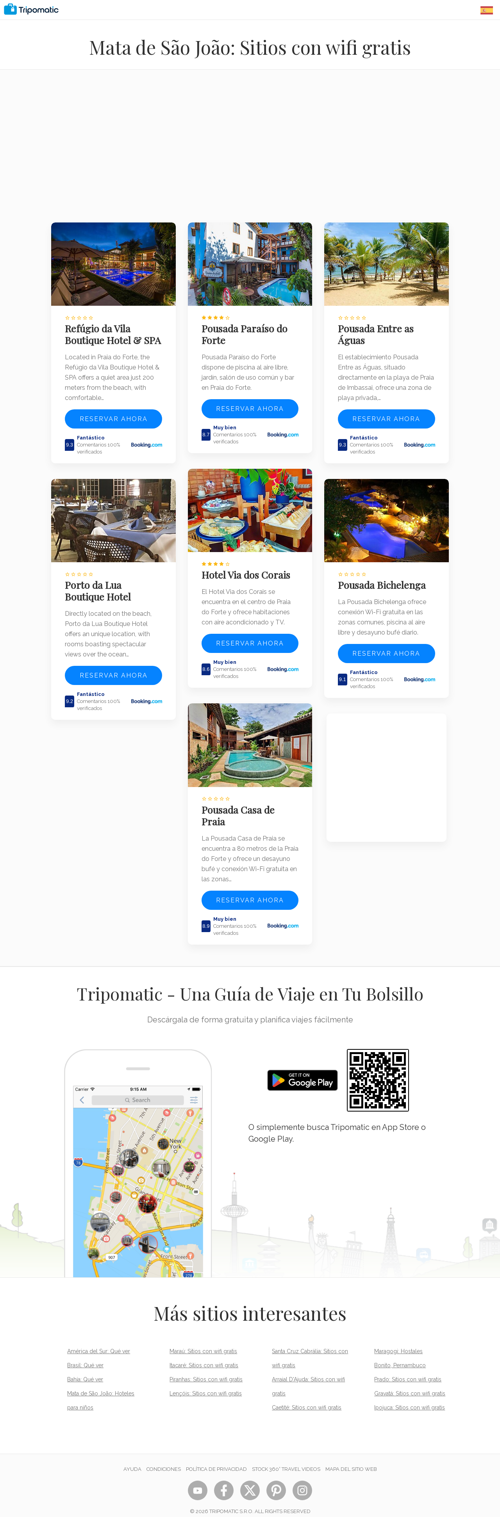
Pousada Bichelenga (384, 579)
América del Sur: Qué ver (98, 1341)
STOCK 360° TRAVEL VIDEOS (286, 1459)
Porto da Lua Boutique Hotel (100, 596)
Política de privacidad (216, 1459)
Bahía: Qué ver (85, 1369)
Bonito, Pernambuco (400, 1355)
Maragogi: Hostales (398, 1341)
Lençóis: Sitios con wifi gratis (206, 1384)
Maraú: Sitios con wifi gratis (203, 1341)
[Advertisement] (250, 151)
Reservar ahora (114, 427)
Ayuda (132, 1459)
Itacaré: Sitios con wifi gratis (204, 1355)
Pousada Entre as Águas (378, 331)
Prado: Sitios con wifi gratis (407, 1369)
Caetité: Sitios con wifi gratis (306, 1398)
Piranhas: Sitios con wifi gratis (206, 1369)
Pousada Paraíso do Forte (247, 331)
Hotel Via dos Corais (248, 568)
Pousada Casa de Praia (240, 806)
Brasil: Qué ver (85, 1355)
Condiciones (163, 1459)
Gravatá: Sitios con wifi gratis (409, 1384)
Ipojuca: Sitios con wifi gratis (409, 1398)
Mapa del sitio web (351, 1459)
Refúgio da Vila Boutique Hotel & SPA (105, 337)
